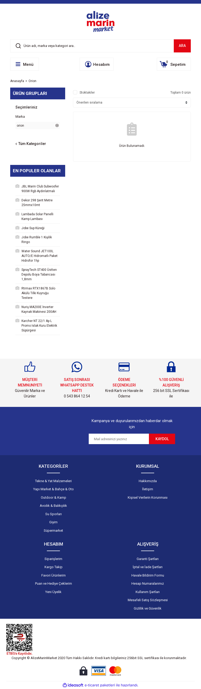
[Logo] (100, 21)
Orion (32, 81)
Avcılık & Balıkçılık (53, 506)
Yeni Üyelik (53, 592)
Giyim (53, 522)
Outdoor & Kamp (53, 497)
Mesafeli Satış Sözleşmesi (148, 600)
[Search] (100, 45)
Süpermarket (53, 530)
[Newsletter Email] (119, 439)
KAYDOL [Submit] (162, 439)
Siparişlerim (53, 559)
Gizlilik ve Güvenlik (147, 608)
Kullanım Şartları (148, 592)
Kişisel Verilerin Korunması (148, 497)
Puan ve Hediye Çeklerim (53, 583)
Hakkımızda (148, 481)
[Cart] (174, 64)
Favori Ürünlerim (53, 575)
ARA (182, 46)
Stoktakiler (87, 92)
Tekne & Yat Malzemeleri (53, 481)
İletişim (147, 489)
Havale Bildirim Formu (147, 575)
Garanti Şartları (148, 559)
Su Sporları (53, 514)
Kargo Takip (53, 567)
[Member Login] (97, 64)
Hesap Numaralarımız (147, 583)
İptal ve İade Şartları (148, 567)
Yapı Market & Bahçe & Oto (53, 489)
